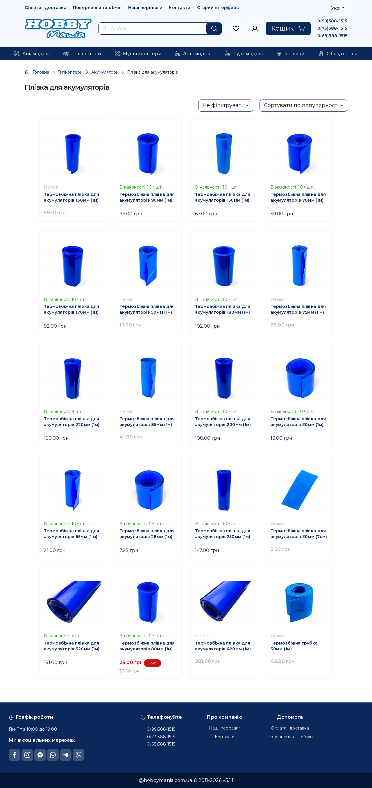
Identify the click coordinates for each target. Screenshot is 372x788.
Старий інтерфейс (218, 7)
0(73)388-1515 (332, 28)
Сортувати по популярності (301, 105)
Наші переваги (145, 7)
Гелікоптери (70, 72)
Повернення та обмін (97, 7)
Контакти (179, 7)
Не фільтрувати (224, 105)
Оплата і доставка (46, 7)
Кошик (288, 28)
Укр (336, 8)
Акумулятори (105, 72)
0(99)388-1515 (332, 21)
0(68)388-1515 (332, 35)
